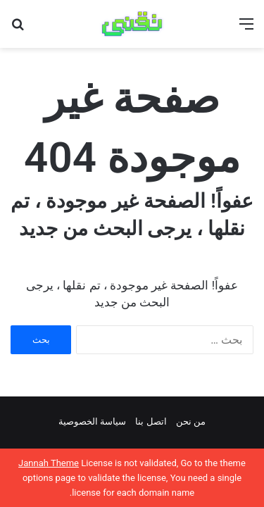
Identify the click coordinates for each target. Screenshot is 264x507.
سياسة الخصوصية (92, 421)
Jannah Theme (48, 463)
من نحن (191, 421)
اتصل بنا (150, 421)
